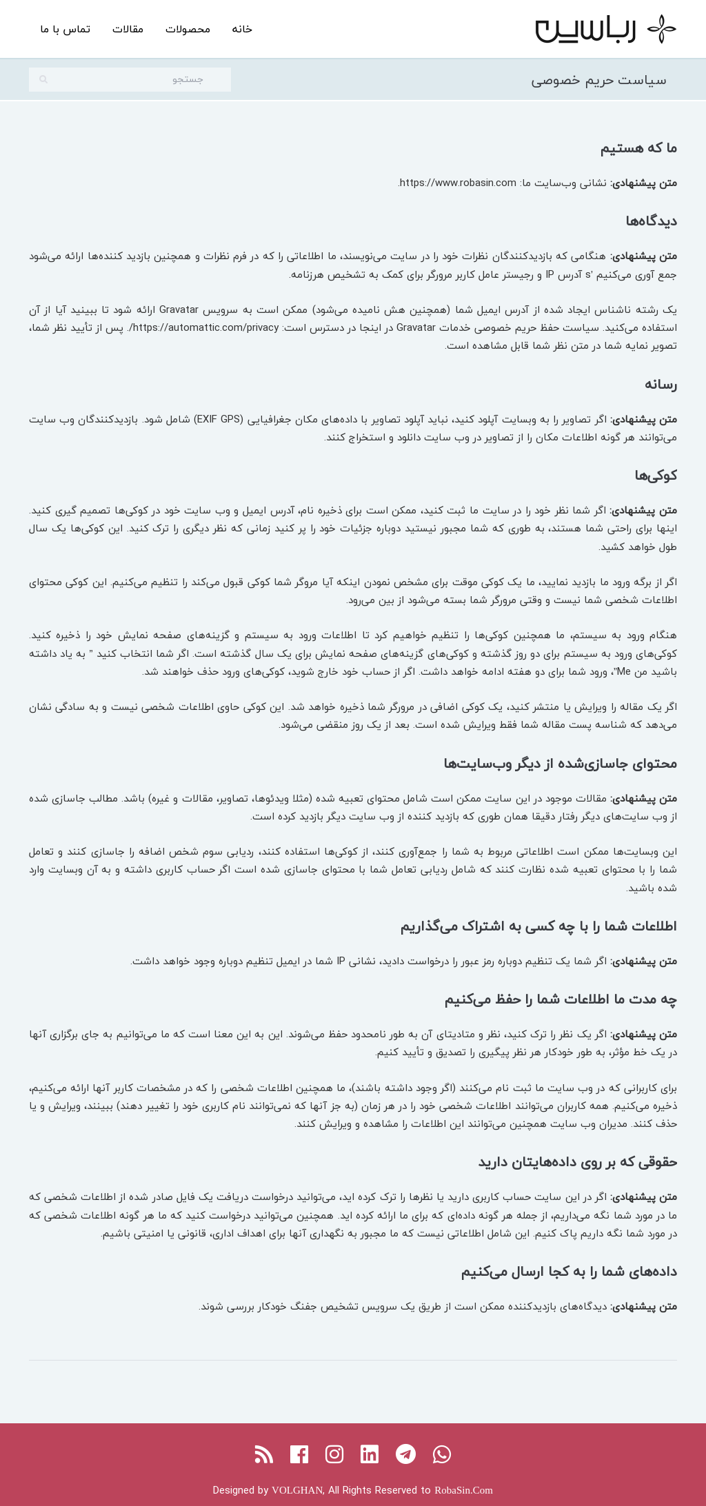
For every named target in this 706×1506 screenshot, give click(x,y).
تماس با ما (65, 29)
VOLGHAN (297, 1490)
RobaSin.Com (463, 1490)
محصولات (187, 29)
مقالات (127, 29)
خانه (242, 29)
